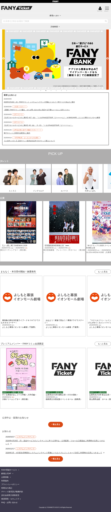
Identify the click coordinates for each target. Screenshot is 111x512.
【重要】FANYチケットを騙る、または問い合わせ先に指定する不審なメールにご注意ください (37, 110)
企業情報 (5, 477)
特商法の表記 (6, 488)
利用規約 (5, 481)
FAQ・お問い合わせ (9, 502)
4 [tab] (58, 90)
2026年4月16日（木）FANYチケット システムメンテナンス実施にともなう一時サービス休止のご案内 (39, 102)
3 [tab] (53, 90)
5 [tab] (64, 90)
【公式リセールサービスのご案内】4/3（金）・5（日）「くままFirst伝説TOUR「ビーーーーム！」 (38, 125)
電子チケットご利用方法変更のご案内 (17, 133)
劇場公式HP (6, 473)
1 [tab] (43, 90)
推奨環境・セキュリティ (11, 499)
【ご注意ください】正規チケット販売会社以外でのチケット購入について (29, 141)
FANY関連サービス (9, 470)
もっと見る (103, 272)
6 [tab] (69, 90)
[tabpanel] (55, 59)
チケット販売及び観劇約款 (12, 492)
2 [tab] (48, 90)
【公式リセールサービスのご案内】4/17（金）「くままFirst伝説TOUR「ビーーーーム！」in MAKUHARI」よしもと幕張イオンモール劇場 (52, 117)
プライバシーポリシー (10, 484)
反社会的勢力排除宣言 (10, 495)
